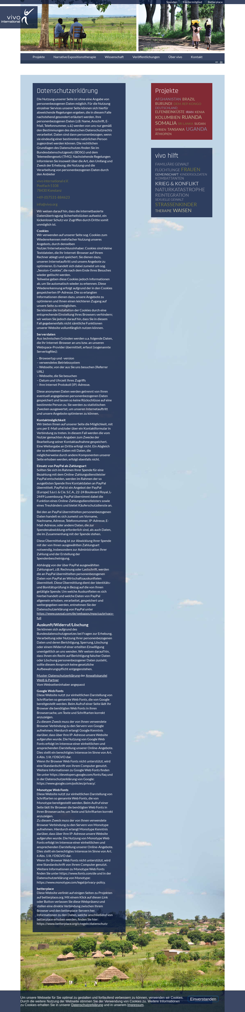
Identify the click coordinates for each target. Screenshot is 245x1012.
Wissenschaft (114, 57)
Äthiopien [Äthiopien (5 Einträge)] (163, 134)
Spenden (171, 2)
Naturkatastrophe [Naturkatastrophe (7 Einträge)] (180, 189)
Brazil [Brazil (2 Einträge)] (188, 99)
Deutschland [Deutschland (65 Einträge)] (166, 108)
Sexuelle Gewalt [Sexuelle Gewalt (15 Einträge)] (169, 199)
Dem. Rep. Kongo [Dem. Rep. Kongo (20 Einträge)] (187, 104)
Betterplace (215, 2)
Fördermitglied (192, 2)
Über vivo (175, 57)
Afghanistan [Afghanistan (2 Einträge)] (168, 99)
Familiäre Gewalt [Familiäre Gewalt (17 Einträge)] (172, 164)
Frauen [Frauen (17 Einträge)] (190, 169)
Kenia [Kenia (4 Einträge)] (200, 112)
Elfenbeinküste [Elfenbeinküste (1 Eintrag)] (170, 112)
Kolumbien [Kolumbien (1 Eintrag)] (167, 117)
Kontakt (197, 57)
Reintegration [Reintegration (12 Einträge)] (172, 194)
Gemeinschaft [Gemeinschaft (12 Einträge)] (167, 174)
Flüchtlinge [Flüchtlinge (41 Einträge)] (167, 170)
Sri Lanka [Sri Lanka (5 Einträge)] (185, 123)
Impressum (135, 1005)
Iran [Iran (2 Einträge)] (190, 112)
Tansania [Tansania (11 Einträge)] (176, 129)
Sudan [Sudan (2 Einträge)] (200, 123)
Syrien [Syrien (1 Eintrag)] (160, 129)
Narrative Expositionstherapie (74, 57)
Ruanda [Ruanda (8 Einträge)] (192, 117)
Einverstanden (203, 999)
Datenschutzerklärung (87, 1005)
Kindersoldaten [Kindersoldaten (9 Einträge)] (193, 174)
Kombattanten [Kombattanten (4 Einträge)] (169, 178)
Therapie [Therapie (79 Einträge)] (163, 211)
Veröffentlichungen (146, 57)
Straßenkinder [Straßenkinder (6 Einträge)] (176, 204)
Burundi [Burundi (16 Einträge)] (163, 103)
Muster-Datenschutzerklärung (58, 675)
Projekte (39, 57)
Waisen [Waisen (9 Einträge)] (182, 210)
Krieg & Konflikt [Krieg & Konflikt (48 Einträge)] (177, 183)
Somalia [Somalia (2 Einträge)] (166, 123)
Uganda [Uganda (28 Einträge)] (196, 129)
